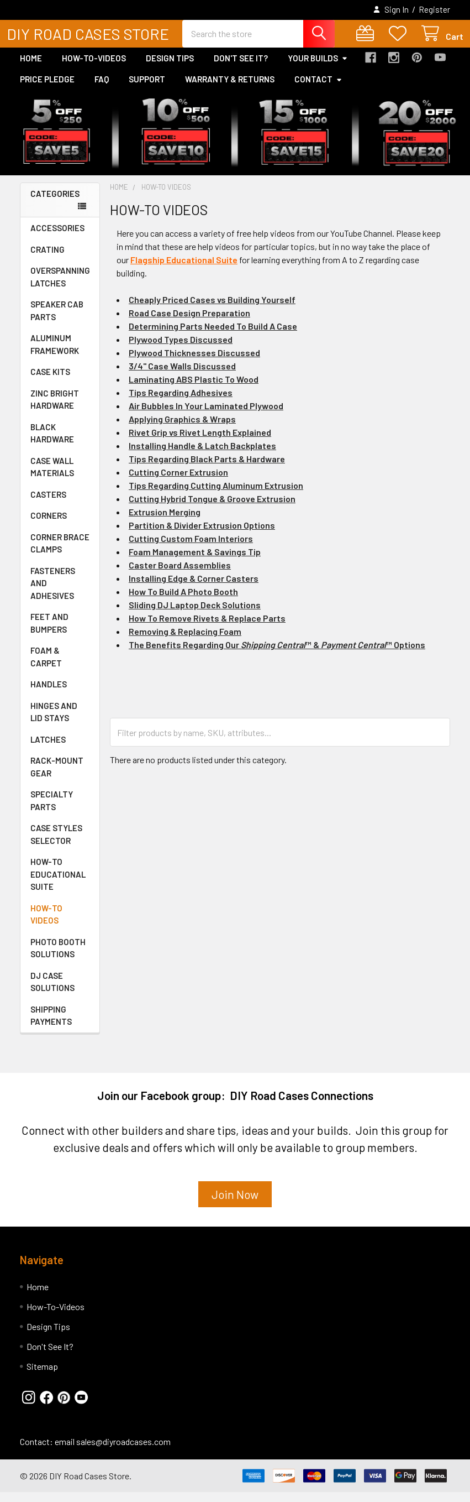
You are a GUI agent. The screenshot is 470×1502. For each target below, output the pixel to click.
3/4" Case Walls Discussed (182, 376)
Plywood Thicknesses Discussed (194, 362)
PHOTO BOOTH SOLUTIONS (58, 958)
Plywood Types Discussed (181, 349)
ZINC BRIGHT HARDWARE (54, 409)
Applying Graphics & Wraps (182, 429)
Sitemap (42, 1376)
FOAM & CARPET (46, 666)
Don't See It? (241, 68)
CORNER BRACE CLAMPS (59, 553)
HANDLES (48, 694)
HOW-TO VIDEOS (46, 924)
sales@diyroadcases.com (123, 1451)
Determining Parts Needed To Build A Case (213, 336)
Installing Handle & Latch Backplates (202, 455)
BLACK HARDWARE (52, 443)
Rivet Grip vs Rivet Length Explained (200, 442)
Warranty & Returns (229, 89)
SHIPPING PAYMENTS (51, 1025)
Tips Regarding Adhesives (181, 402)
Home (31, 68)
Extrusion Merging (164, 522)
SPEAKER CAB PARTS (56, 320)
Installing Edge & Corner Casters (193, 588)
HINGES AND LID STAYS (53, 722)
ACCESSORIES (57, 238)
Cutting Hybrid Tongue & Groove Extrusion (212, 508)
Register (434, 9)
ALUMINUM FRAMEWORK (54, 354)
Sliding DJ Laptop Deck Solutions (195, 614)
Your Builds (318, 68)
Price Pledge (47, 89)
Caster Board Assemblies (180, 575)
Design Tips (170, 68)
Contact (318, 89)
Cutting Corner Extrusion (178, 482)
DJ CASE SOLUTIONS (52, 992)
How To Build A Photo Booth (183, 601)
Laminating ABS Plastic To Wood (193, 389)
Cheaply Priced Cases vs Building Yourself (212, 309)
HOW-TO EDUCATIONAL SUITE (58, 884)
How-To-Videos (94, 68)
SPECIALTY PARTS (51, 810)
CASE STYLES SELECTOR (56, 844)
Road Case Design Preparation (189, 322)
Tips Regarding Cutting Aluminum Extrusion (216, 495)
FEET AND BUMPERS (49, 633)
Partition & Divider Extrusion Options (202, 535)
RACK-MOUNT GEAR (56, 776)
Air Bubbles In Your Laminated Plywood (206, 415)
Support (147, 89)
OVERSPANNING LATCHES (60, 286)
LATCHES (48, 749)
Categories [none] (55, 203)
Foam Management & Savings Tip (195, 561)
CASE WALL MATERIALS (52, 477)
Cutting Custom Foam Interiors (191, 548)
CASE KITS (50, 382)
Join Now (235, 1204)
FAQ (101, 89)
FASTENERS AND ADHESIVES (52, 593)
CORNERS (48, 525)
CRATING (47, 259)
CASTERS (48, 504)
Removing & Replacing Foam (185, 641)
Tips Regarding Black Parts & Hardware (207, 468)
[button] (235, 1208)
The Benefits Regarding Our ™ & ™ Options (277, 654)
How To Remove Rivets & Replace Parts (207, 628)
